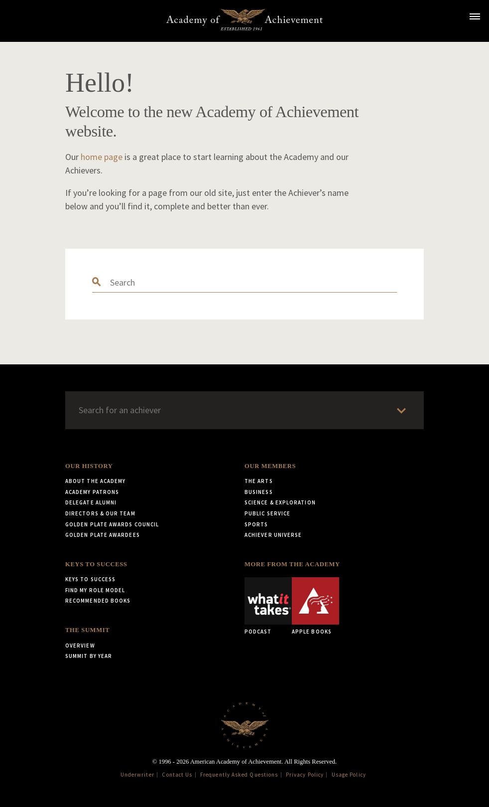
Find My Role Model (95, 590)
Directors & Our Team (100, 513)
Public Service (267, 513)
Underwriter (137, 774)
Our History (89, 466)
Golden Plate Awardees (102, 534)
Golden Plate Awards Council (112, 524)
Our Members (270, 466)
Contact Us (177, 774)
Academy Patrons (92, 491)
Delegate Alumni (91, 502)
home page (101, 156)
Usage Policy (349, 774)
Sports (256, 524)
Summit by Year (88, 655)
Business (258, 491)
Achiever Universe (273, 534)
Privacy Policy (305, 774)
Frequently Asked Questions (239, 774)
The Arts (258, 481)
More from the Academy (292, 564)
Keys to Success (96, 564)
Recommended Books (97, 600)
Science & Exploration (280, 502)
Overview (80, 645)
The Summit (87, 630)
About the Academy (95, 481)
